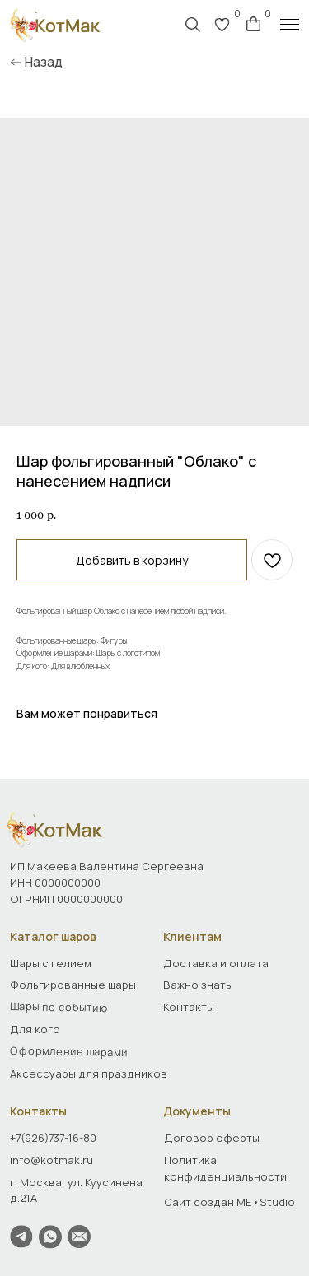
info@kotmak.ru (51, 1160)
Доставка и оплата (216, 963)
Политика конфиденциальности (225, 1168)
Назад (44, 62)
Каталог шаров (53, 936)
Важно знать (197, 984)
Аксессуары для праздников (88, 1073)
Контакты (38, 1111)
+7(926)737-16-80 (53, 1137)
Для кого (35, 1029)
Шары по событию (59, 1007)
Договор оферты (212, 1137)
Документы (197, 1111)
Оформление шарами (69, 1051)
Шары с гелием (50, 963)
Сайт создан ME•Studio (229, 1202)
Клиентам (192, 936)
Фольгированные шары (73, 984)
